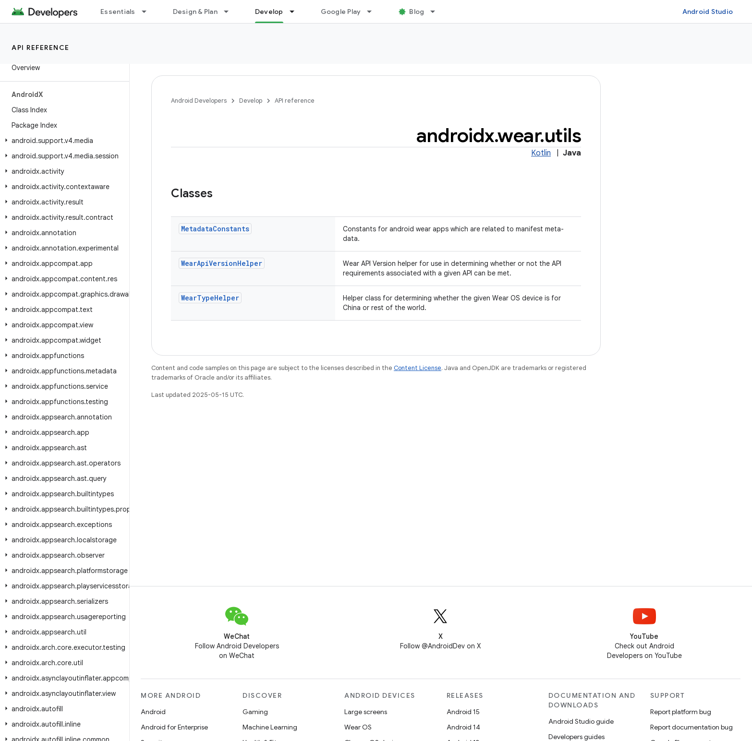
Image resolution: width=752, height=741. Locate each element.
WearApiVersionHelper (221, 263)
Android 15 (463, 711)
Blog (416, 11)
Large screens (365, 711)
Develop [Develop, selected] (269, 11)
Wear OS (358, 727)
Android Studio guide (581, 721)
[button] (62, 140)
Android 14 (463, 727)
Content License (417, 368)
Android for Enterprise (174, 727)
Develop (250, 100)
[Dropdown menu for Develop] (296, 11)
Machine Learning (270, 727)
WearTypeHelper (210, 297)
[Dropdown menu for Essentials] (148, 11)
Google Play (341, 11)
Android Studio (707, 11)
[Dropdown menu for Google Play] (374, 11)
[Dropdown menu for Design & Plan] (230, 11)
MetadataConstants (215, 228)
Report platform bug (680, 711)
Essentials (117, 11)
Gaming (255, 711)
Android (153, 711)
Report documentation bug (691, 727)
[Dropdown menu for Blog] (437, 11)
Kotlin (541, 153)
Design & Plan (195, 11)
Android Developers (199, 100)
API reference (41, 47)
